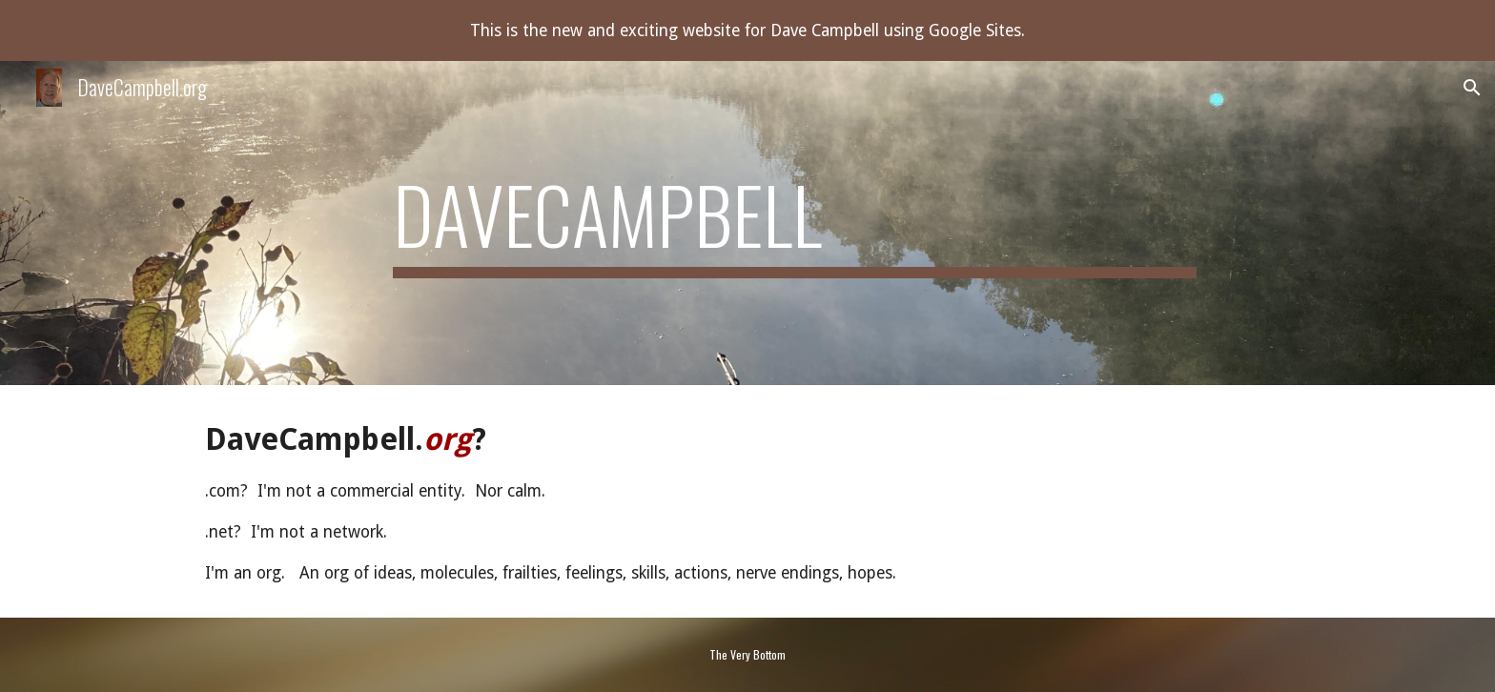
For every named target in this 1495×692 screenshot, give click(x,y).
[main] (794, 223)
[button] (1472, 88)
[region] (747, 30)
